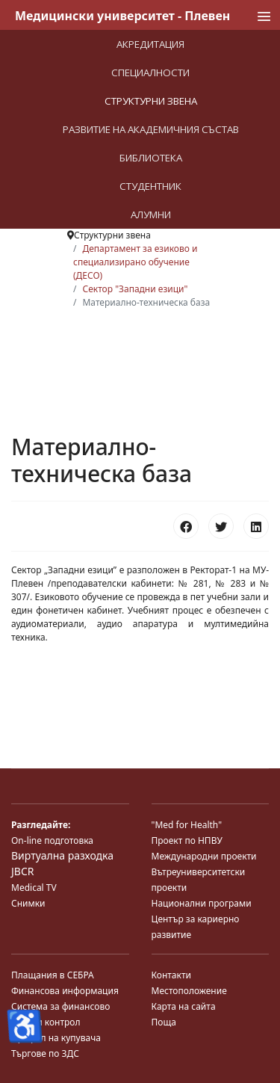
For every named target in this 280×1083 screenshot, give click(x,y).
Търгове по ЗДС (45, 1053)
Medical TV (34, 887)
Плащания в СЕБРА (52, 975)
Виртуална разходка (62, 855)
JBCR (22, 871)
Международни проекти (204, 856)
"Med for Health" (187, 824)
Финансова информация (65, 990)
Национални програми (202, 903)
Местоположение (189, 990)
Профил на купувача (56, 1037)
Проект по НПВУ (187, 840)
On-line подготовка (52, 840)
